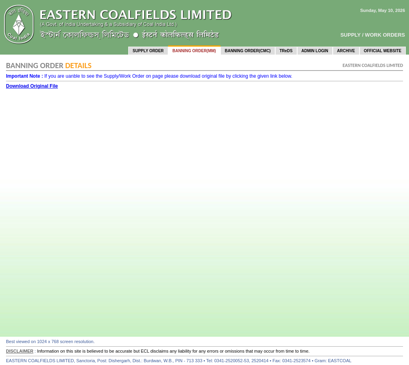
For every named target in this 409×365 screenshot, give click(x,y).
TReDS (286, 51)
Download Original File (32, 86)
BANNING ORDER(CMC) (248, 51)
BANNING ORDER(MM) (194, 51)
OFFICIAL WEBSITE (382, 51)
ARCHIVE (346, 51)
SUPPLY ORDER (148, 51)
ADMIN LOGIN (315, 51)
